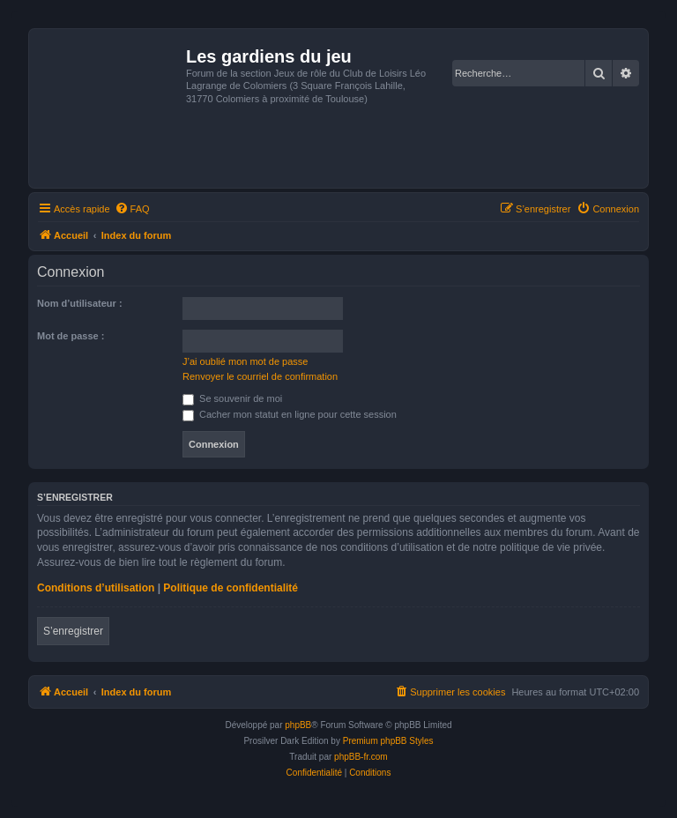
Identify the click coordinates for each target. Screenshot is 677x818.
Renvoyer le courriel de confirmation (260, 376)
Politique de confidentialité (230, 588)
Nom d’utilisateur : (80, 303)
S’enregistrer (73, 631)
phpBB (298, 725)
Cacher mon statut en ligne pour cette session (289, 414)
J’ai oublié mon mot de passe (245, 361)
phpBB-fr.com (361, 757)
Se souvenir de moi (232, 398)
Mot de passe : (70, 336)
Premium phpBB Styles (388, 741)
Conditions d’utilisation (95, 588)
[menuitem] (132, 208)
